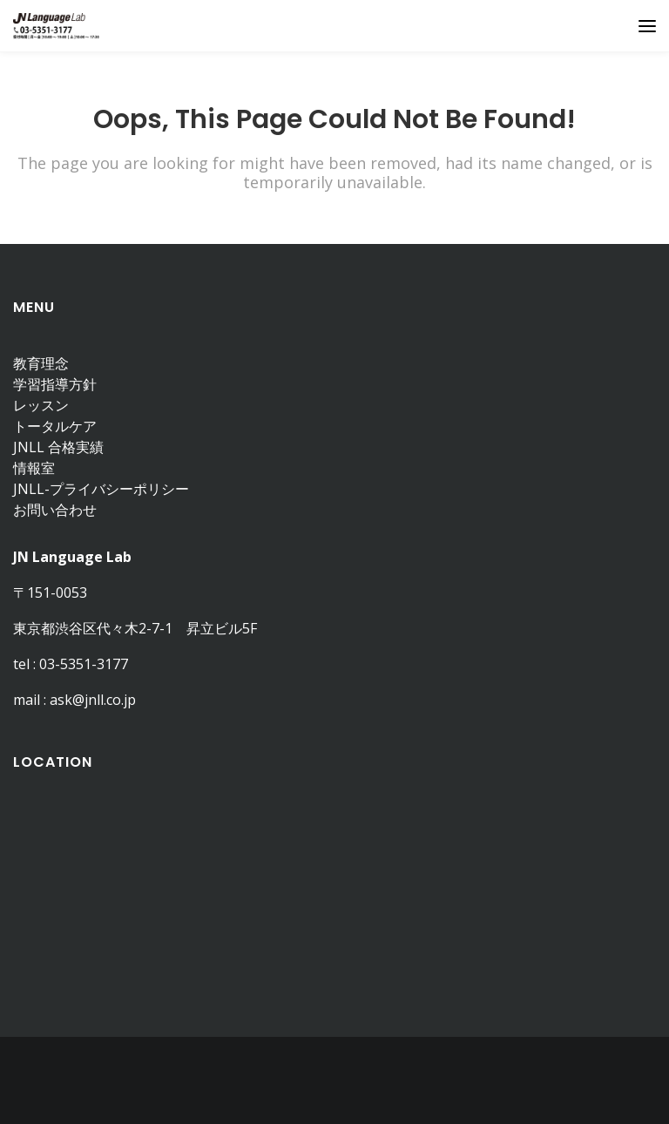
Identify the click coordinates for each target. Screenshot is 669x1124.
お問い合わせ (55, 509)
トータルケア (55, 426)
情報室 (34, 467)
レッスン (41, 405)
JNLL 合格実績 (58, 447)
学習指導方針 (55, 384)
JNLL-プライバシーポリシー (101, 488)
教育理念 (41, 363)
